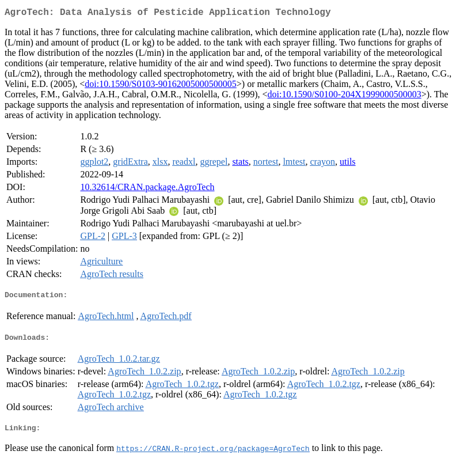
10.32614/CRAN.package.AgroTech (147, 189)
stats (240, 164)
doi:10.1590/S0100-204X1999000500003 (344, 96)
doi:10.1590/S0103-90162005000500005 (161, 86)
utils (348, 164)
